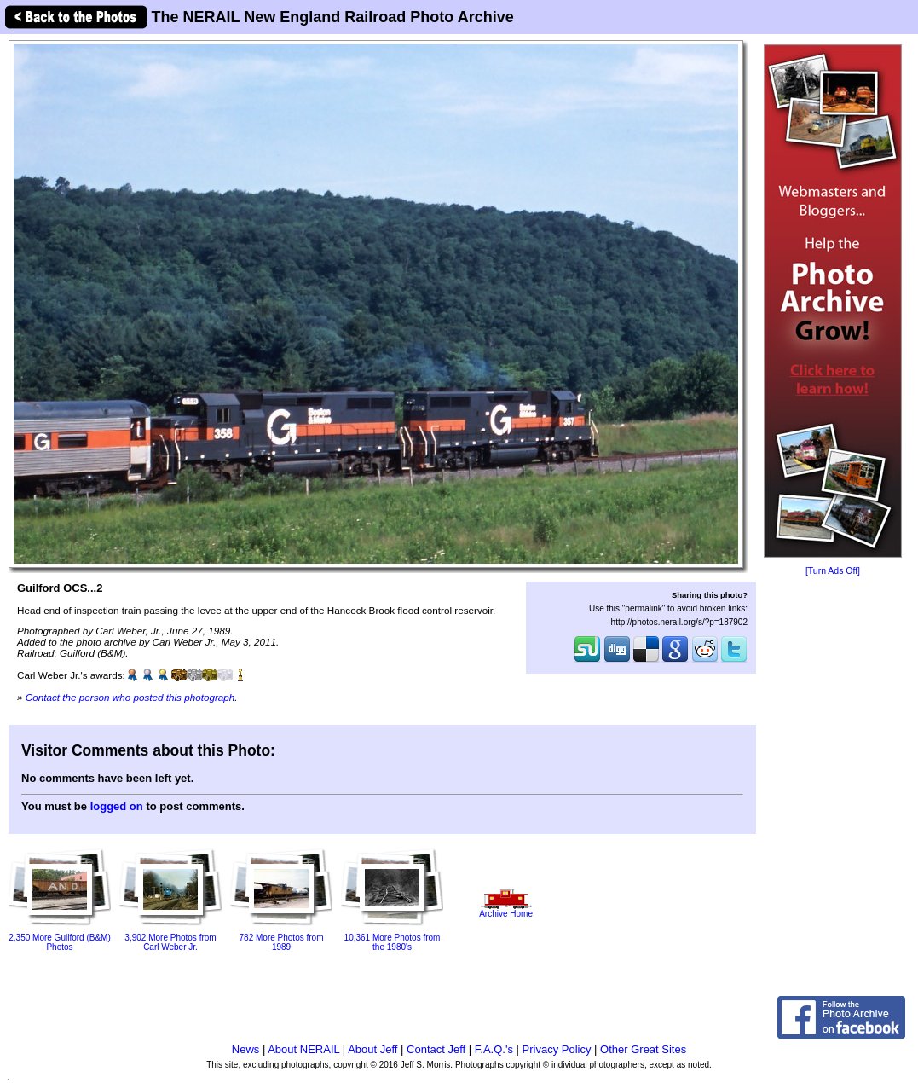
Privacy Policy (557, 1049)
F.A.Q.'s (494, 1049)
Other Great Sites (643, 1049)
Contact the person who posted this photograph (130, 697)
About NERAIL (303, 1049)
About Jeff (372, 1049)
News (246, 1049)
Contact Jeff (436, 1049)
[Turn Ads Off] (832, 571)
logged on (116, 806)
